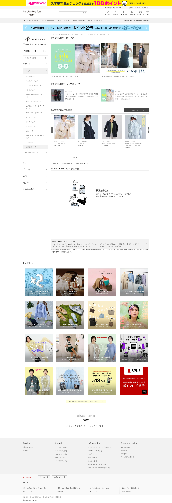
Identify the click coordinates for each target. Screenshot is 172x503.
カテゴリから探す (61, 454)
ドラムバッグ (30, 122)
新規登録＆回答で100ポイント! (115, 8)
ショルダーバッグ (32, 81)
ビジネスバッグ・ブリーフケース (35, 107)
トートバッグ (30, 76)
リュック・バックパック (34, 85)
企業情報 (25, 497)
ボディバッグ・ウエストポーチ (35, 96)
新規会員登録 (125, 447)
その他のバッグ (31, 147)
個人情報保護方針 (35, 497)
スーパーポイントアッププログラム (100, 447)
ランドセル (29, 142)
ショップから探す (61, 451)
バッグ (27, 71)
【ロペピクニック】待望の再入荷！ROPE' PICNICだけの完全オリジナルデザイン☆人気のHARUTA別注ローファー (81, 96)
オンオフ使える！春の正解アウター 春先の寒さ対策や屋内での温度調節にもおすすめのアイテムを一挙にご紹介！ (131, 96)
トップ (53, 34)
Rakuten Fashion (63, 34)
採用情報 (58, 497)
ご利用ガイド (92, 454)
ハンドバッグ (30, 90)
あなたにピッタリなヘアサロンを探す (34, 488)
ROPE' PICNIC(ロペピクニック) (81, 34)
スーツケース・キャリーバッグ (35, 137)
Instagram (124, 454)
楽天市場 (145, 8)
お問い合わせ (92, 458)
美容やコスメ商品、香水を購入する (69, 488)
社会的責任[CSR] (48, 497)
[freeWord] (35, 57)
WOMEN (27, 51)
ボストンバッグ (31, 117)
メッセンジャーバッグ (33, 101)
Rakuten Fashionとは (95, 451)
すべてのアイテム (61, 461)
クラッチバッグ (31, 126)
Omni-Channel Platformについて (99, 468)
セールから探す (60, 458)
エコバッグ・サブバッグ (34, 113)
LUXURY (25, 450)
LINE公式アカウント (127, 457)
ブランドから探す (61, 447)
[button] (65, 132)
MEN (35, 51)
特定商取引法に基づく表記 (97, 464)
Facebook (124, 451)
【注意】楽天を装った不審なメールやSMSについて (86, 401)
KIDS (44, 51)
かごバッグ (29, 131)
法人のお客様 (92, 461)
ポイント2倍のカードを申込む (99, 488)
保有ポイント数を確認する (130, 488)
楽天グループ (133, 8)
